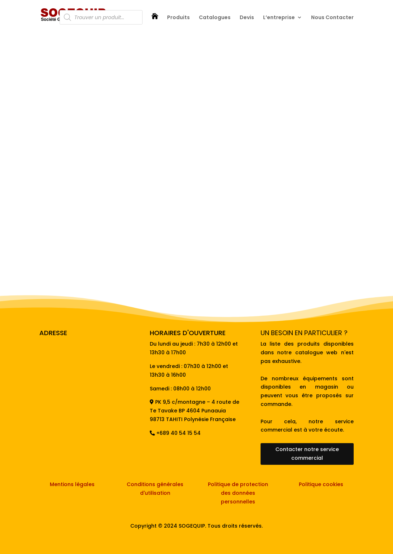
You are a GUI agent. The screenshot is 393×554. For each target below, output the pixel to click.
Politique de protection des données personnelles (238, 493)
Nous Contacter (332, 18)
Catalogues (215, 18)
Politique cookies (321, 484)
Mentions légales (72, 484)
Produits (178, 18)
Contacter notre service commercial (307, 454)
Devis (247, 18)
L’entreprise (279, 18)
